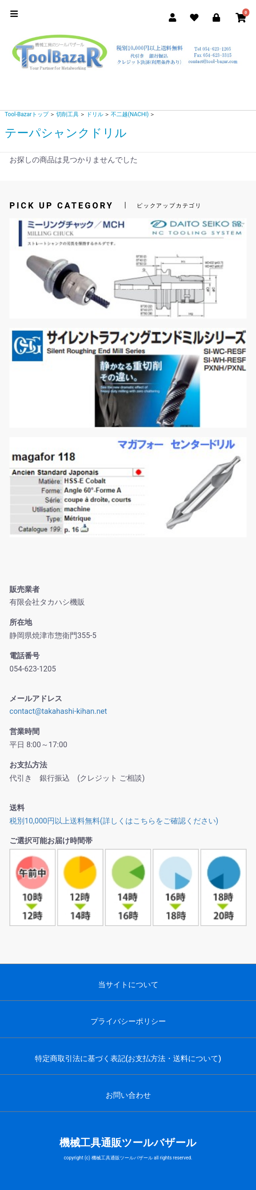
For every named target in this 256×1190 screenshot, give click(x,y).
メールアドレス (35, 698)
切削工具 (67, 114)
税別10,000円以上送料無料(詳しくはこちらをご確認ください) (113, 820)
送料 (17, 807)
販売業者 (24, 589)
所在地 (20, 622)
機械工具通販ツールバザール (128, 1143)
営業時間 (24, 731)
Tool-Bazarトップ (27, 114)
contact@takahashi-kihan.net (58, 711)
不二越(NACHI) (130, 114)
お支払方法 (28, 764)
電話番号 (24, 655)
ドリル (94, 114)
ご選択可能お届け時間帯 (50, 840)
